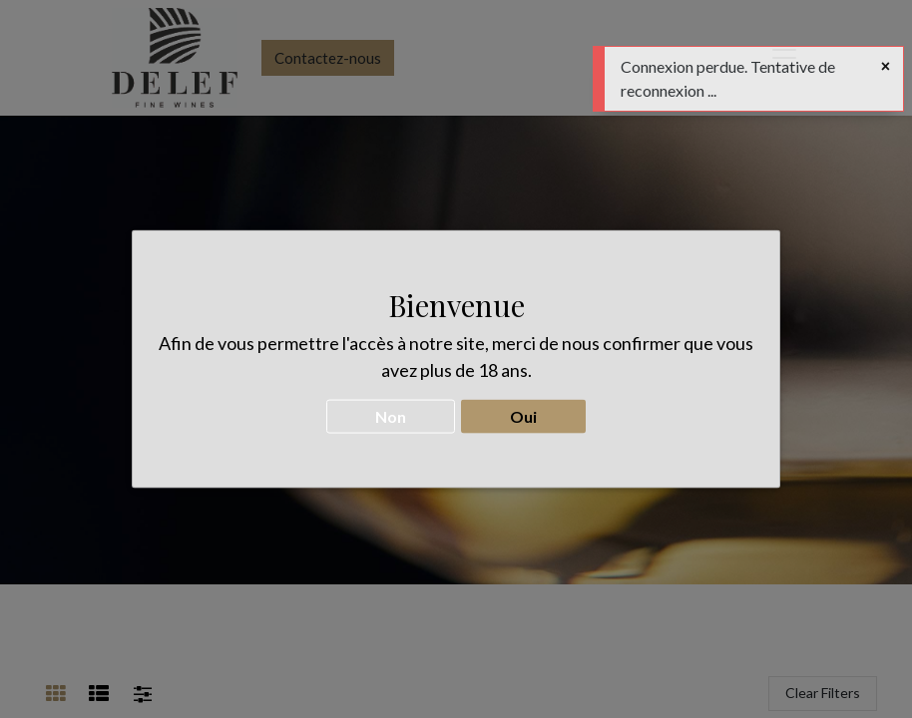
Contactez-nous (327, 58)
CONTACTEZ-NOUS (456, 421)
